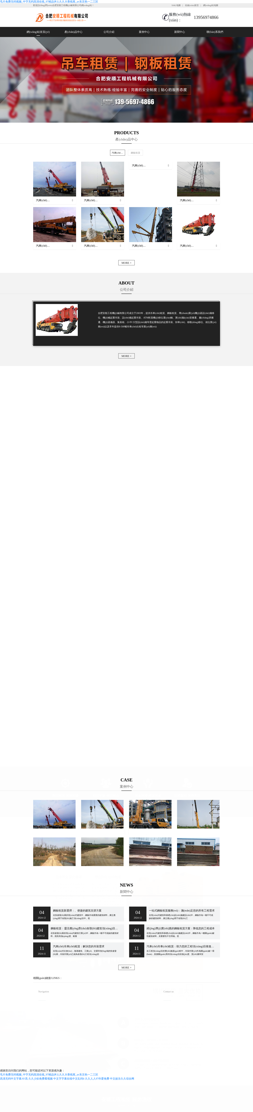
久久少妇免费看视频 (40, 1078)
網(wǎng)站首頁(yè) (38, 31)
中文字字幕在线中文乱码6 (68, 1078)
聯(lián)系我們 (215, 31)
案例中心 (144, 31)
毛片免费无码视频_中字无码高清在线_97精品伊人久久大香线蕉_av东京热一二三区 (49, 1)
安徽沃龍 (136, 1064)
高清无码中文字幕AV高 (14, 1078)
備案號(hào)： (145, 1059)
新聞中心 (179, 31)
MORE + (126, 262)
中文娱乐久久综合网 (122, 1078)
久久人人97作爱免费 (97, 1078)
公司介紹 (109, 31)
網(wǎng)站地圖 (210, 5)
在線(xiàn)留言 (192, 5)
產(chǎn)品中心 (73, 31)
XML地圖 (175, 5)
